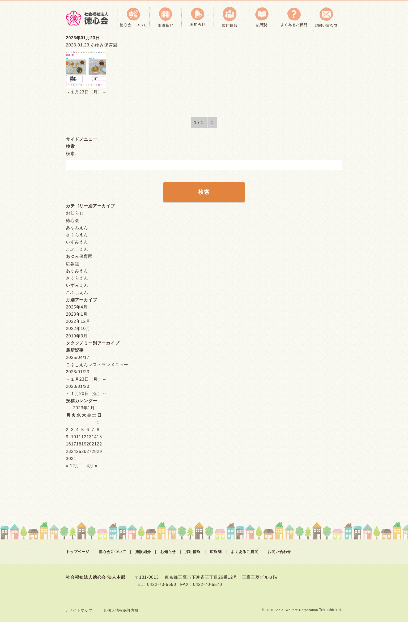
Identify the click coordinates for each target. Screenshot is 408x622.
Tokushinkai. (330, 610)
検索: (71, 153)
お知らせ (75, 213)
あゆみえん (77, 227)
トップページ (78, 552)
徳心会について (112, 552)
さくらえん (77, 235)
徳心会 (72, 220)
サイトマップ (79, 610)
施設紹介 (143, 552)
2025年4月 (77, 307)
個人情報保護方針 (121, 610)
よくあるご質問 (244, 552)
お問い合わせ (279, 552)
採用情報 (193, 552)
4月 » (92, 466)
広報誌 (72, 263)
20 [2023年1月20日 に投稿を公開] (89, 444)
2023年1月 (77, 314)
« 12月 (72, 466)
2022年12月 (78, 321)
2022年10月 (78, 328)
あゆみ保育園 (79, 256)
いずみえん (77, 242)
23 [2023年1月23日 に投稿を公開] (68, 451)
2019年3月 (77, 336)
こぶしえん (77, 249)
